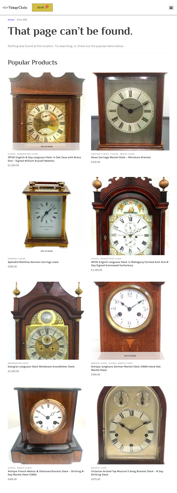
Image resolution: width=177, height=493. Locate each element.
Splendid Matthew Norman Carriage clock (33, 262)
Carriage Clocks (100, 154)
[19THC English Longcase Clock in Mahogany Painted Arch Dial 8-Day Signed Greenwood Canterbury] (130, 216)
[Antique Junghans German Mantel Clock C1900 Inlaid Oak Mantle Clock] (130, 321)
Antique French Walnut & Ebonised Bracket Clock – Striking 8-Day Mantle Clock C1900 (46, 473)
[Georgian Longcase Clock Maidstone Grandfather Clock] (47, 321)
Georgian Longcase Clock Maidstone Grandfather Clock (41, 366)
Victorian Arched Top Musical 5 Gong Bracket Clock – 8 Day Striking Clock (127, 473)
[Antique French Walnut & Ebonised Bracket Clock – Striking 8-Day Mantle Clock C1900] (47, 425)
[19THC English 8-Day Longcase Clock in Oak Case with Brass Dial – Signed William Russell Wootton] (47, 111)
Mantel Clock (127, 154)
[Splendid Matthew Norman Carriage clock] (47, 216)
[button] (171, 7)
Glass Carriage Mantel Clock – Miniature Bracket (121, 157)
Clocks (11, 154)
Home (11, 19)
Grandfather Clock (27, 154)
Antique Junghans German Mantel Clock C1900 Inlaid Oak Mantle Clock (126, 368)
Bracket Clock (99, 363)
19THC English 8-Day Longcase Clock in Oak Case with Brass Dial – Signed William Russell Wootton (44, 159)
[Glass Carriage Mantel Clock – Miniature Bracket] (130, 111)
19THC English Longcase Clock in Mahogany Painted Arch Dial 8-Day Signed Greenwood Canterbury (130, 263)
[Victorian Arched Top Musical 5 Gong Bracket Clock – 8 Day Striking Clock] (130, 425)
